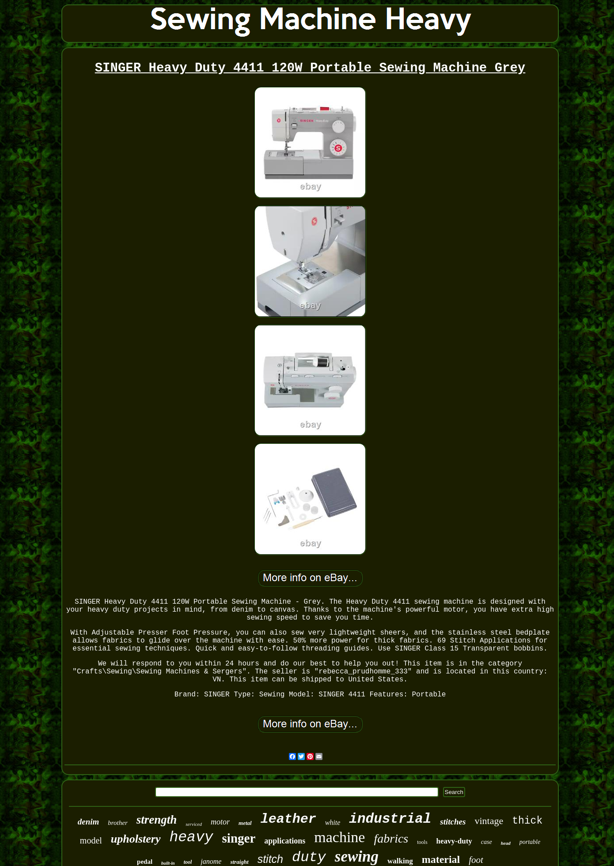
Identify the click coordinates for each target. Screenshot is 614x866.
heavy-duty (454, 841)
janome (211, 861)
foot (476, 860)
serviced (194, 824)
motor (220, 821)
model (91, 840)
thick (527, 821)
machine (339, 837)
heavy (191, 837)
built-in (168, 863)
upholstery (136, 838)
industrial (390, 819)
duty (309, 857)
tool (188, 862)
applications (284, 840)
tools (422, 842)
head (506, 843)
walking (400, 861)
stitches (453, 821)
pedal (144, 861)
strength (156, 819)
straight (239, 861)
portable (529, 842)
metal (245, 823)
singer (239, 838)
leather (288, 819)
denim (88, 821)
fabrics (391, 838)
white (333, 822)
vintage (488, 820)
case (486, 842)
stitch (270, 859)
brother (117, 822)
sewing (357, 856)
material (441, 859)
